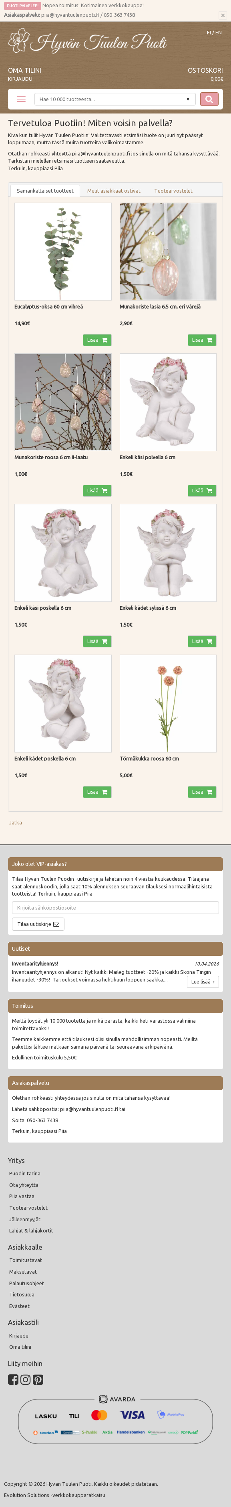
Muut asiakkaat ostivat (114, 190)
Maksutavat (23, 1271)
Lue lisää (203, 981)
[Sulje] (223, 15)
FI (209, 32)
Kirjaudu (20, 79)
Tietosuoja (21, 1294)
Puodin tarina (24, 1173)
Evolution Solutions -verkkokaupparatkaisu (54, 1495)
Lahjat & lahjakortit (31, 1230)
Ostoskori (205, 70)
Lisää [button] (93, 339)
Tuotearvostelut (173, 190)
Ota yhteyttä (23, 1185)
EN (218, 32)
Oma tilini (24, 70)
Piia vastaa (21, 1196)
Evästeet (19, 1306)
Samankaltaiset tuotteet (45, 190)
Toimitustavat (25, 1260)
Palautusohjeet (26, 1283)
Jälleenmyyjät (24, 1219)
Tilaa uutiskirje (34, 924)
